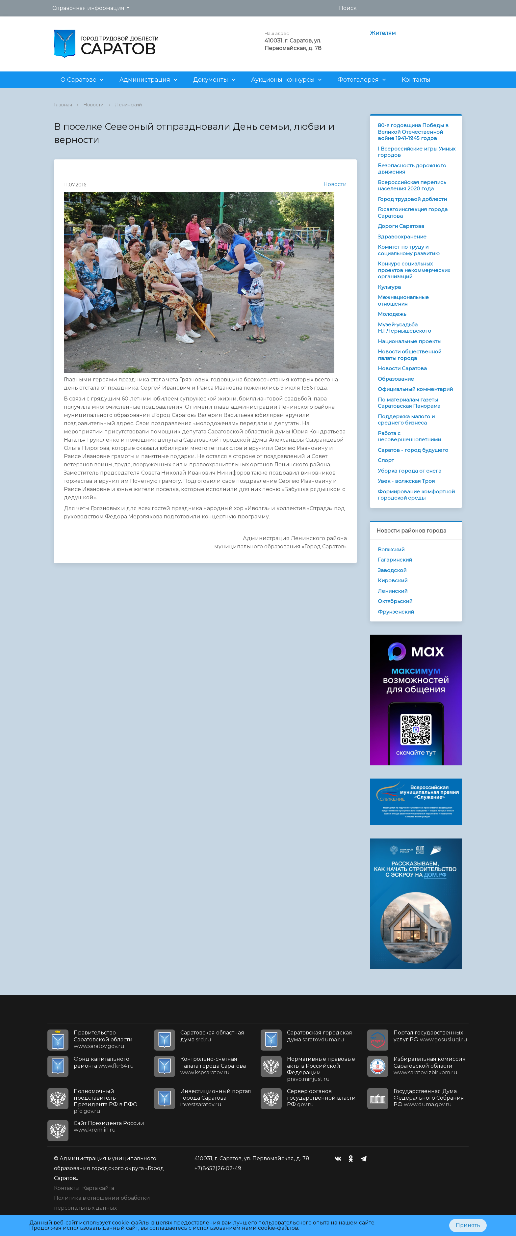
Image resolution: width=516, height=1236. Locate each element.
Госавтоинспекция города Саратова (413, 212)
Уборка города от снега (409, 471)
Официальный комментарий (415, 389)
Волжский (391, 549)
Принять (468, 1225)
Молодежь (392, 314)
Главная (63, 105)
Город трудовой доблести (412, 199)
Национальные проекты (409, 341)
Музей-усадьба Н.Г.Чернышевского (404, 327)
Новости (93, 105)
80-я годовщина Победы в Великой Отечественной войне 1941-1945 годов (413, 131)
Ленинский (128, 105)
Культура (389, 287)
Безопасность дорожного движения (412, 168)
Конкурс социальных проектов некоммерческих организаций (414, 270)
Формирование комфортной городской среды (416, 494)
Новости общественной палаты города (409, 354)
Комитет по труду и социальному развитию (409, 250)
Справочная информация (88, 8)
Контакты (416, 79)
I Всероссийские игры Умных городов (416, 152)
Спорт (386, 460)
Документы (210, 79)
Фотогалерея (358, 79)
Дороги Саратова (401, 226)
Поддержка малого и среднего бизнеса (406, 419)
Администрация (144, 79)
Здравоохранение (402, 236)
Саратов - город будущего (413, 450)
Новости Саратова (402, 368)
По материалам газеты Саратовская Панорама (409, 403)
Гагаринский (395, 560)
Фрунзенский (396, 612)
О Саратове (78, 79)
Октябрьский (395, 601)
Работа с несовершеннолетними (409, 436)
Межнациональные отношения (403, 300)
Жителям (383, 33)
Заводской (392, 570)
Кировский (392, 580)
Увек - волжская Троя (406, 481)
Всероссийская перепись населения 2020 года (412, 185)
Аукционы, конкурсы (283, 79)
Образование (396, 379)
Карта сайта (98, 1188)
